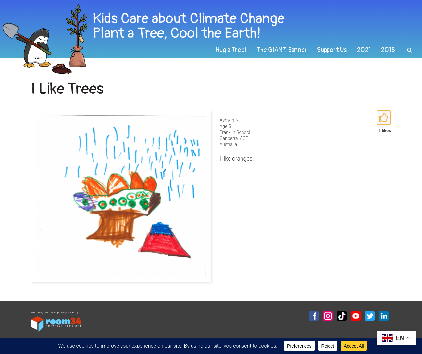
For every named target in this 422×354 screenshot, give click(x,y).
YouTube (356, 316)
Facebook (314, 316)
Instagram (328, 316)
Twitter (370, 316)
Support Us (332, 50)
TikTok (342, 316)
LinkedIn (384, 316)
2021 (364, 50)
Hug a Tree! (231, 50)
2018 (388, 50)
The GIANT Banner (281, 50)
